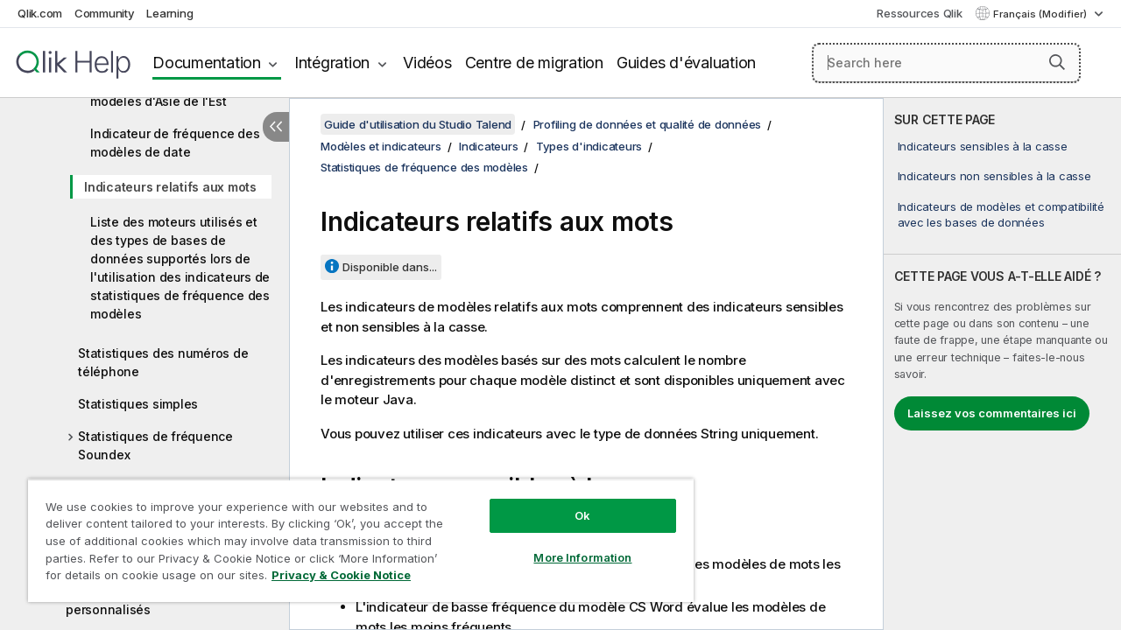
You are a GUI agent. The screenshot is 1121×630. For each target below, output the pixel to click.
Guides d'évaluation (686, 62)
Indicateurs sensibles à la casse (983, 146)
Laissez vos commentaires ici (991, 413)
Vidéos (427, 62)
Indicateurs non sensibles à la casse (994, 176)
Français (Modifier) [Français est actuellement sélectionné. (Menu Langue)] (1041, 14)
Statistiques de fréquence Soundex (155, 445)
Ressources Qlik (919, 13)
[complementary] (1002, 364)
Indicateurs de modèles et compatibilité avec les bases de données (1001, 214)
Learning (169, 13)
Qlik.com (40, 13)
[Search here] (946, 63)
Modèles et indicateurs (381, 146)
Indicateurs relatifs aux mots (170, 186)
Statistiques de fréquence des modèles (424, 167)
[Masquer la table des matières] (276, 127)
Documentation (206, 62)
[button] (1057, 62)
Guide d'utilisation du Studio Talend (417, 124)
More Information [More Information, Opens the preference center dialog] (569, 544)
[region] (353, 534)
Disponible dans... (389, 267)
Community (104, 13)
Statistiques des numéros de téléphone (163, 362)
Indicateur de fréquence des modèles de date (174, 142)
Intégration (332, 62)
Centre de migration (534, 62)
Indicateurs (488, 146)
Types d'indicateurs (589, 146)
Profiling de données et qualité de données (647, 124)
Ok (569, 502)
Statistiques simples (138, 403)
